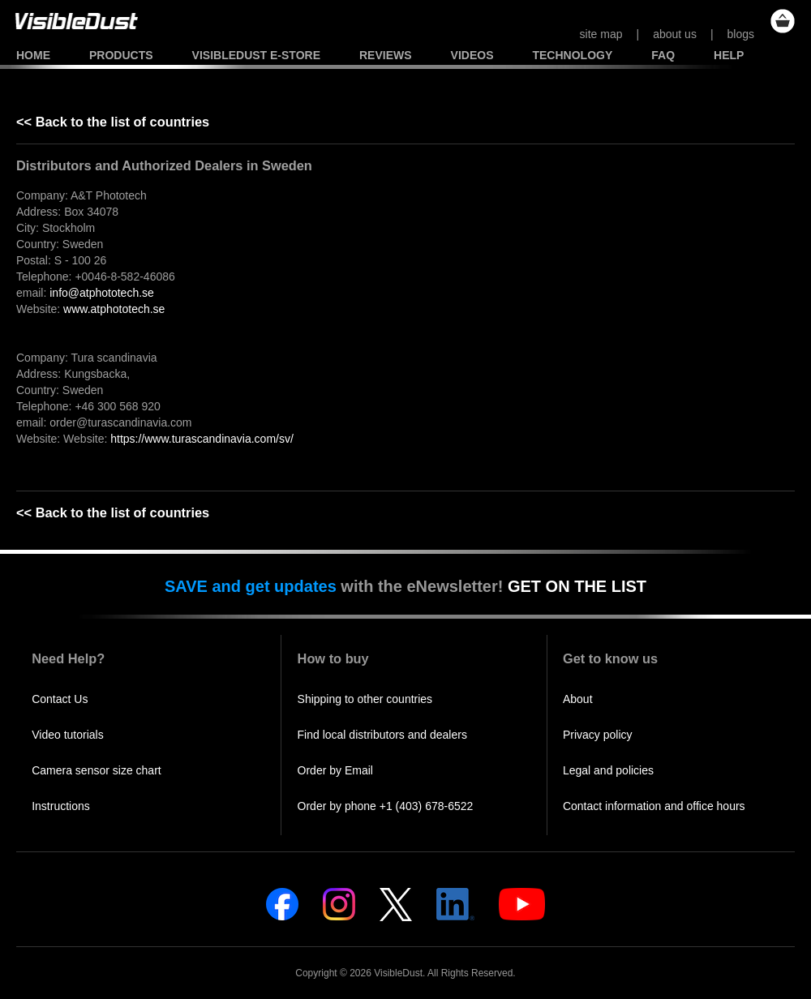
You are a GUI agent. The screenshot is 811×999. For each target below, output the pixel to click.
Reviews (385, 55)
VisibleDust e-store (256, 55)
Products (121, 55)
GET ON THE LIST (577, 586)
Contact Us (60, 698)
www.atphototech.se (114, 308)
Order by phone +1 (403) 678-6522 (386, 806)
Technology (572, 55)
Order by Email (335, 770)
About (578, 698)
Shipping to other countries (365, 698)
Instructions (61, 806)
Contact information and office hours (654, 806)
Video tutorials (67, 734)
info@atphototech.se (101, 292)
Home (33, 55)
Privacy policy (598, 734)
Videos (472, 55)
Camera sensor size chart (96, 770)
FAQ (663, 55)
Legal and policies (608, 770)
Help (729, 55)
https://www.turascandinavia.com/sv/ (202, 438)
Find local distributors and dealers (382, 734)
